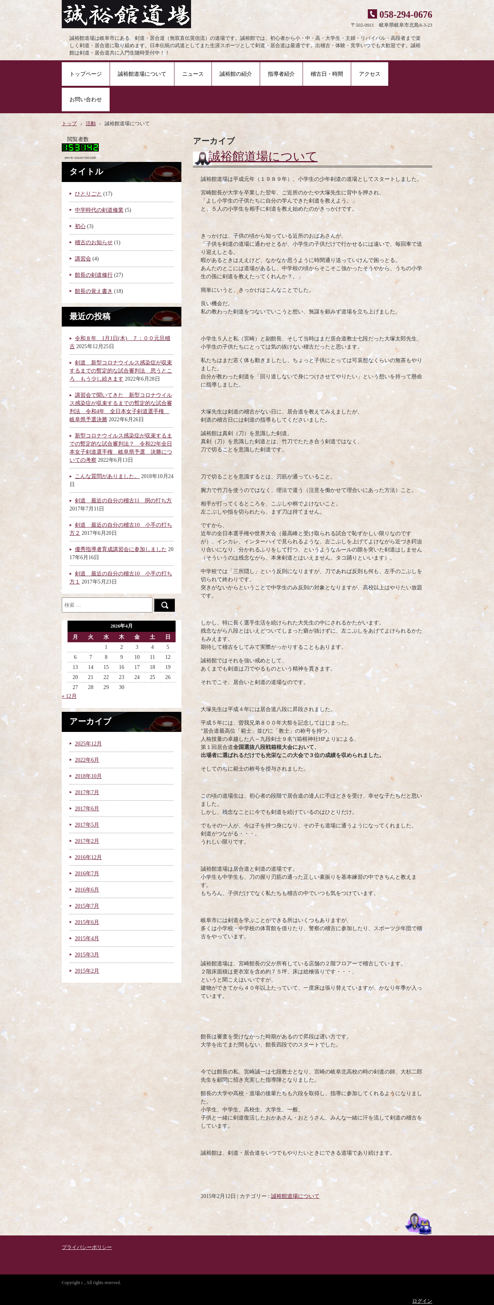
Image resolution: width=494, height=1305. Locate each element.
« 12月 (69, 696)
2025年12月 (88, 744)
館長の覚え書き (94, 291)
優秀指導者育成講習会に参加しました (121, 549)
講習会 (83, 259)
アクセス (370, 74)
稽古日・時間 (327, 74)
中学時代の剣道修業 (99, 210)
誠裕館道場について (142, 74)
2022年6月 (87, 760)
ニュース (193, 74)
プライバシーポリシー (87, 1247)
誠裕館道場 (130, 15)
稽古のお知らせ (94, 242)
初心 (80, 226)
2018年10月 (88, 776)
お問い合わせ (85, 99)
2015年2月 (87, 971)
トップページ (85, 74)
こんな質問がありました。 (107, 476)
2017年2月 (87, 841)
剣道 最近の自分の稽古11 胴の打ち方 (123, 501)
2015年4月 (87, 938)
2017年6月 (87, 809)
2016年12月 (88, 857)
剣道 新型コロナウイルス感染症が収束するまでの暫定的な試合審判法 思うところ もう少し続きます (120, 371)
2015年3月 (87, 955)
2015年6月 (87, 922)
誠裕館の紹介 (236, 74)
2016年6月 (87, 890)
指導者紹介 (281, 74)
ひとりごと (88, 194)
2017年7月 (87, 792)
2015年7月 (87, 906)
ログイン (422, 1301)
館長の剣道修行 (94, 275)
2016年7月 (87, 873)
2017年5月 (87, 825)
